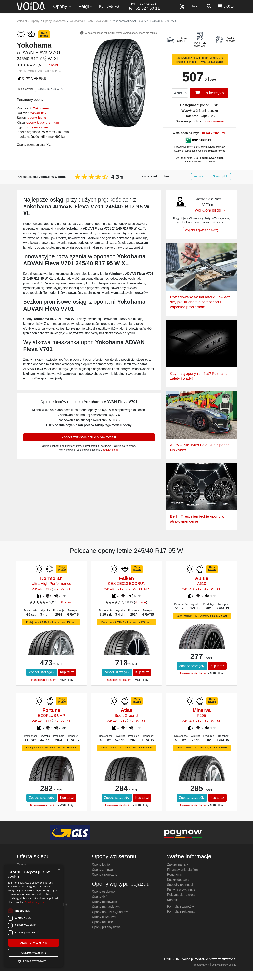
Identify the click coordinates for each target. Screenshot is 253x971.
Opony (62, 6)
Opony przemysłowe (106, 927)
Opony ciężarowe (104, 916)
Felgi (85, 6)
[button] (33, 961)
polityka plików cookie (224, 964)
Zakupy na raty (177, 864)
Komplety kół (109, 6)
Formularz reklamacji (181, 911)
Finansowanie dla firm (43, 679)
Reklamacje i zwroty (181, 894)
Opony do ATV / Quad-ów (110, 912)
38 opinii (65, 602)
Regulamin (174, 874)
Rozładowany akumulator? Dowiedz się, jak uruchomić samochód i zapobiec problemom (200, 302)
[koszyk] (225, 6)
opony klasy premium (42, 122)
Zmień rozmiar (25, 88)
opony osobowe (36, 127)
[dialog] (33, 916)
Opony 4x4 (99, 896)
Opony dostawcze (104, 901)
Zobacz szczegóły (41, 672)
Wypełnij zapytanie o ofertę (201, 230)
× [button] (58, 868)
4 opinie (140, 602)
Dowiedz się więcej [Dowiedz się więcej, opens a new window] (36, 902)
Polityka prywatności (181, 889)
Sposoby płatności (180, 884)
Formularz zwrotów (180, 906)
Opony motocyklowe (106, 906)
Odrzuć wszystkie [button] (33, 952)
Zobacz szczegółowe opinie (211, 176)
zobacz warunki (213, 121)
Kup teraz (67, 672)
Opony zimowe (102, 869)
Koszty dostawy (178, 879)
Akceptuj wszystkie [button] (33, 942)
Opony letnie (101, 864)
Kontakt (172, 900)
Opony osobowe (103, 891)
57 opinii (53, 65)
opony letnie (36, 117)
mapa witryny (201, 964)
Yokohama (41, 108)
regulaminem (110, 449)
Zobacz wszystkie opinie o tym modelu (89, 437)
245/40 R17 (38, 113)
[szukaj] (209, 6)
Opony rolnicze (102, 922)
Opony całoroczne (104, 874)
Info (194, 6)
